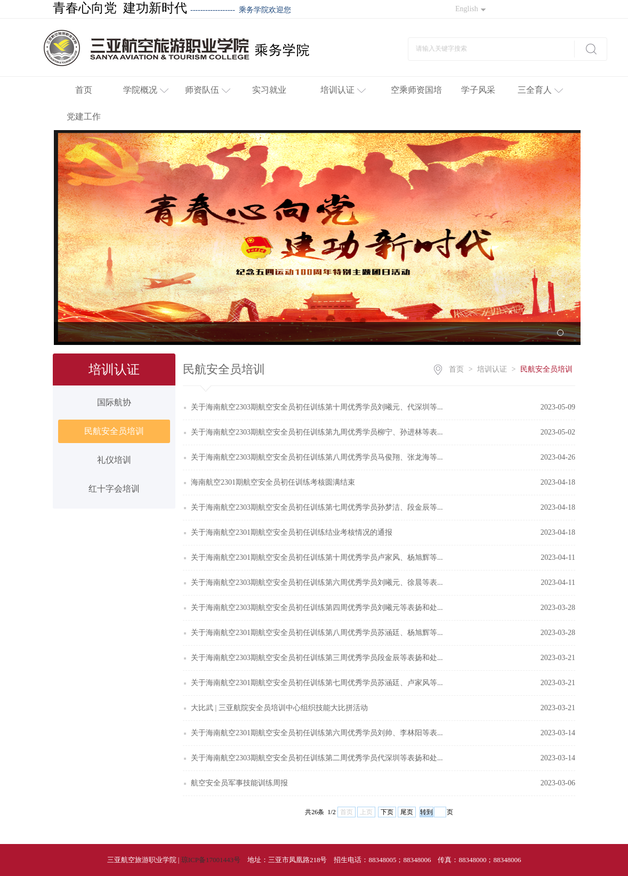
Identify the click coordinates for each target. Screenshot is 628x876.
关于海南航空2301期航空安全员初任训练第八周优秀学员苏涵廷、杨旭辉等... (317, 633)
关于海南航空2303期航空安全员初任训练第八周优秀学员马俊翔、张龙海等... (317, 457)
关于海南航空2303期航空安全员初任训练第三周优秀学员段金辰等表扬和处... (317, 658)
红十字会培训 (114, 488)
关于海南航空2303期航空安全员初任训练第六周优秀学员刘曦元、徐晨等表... (317, 582)
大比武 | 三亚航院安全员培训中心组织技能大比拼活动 (279, 708)
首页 (83, 89)
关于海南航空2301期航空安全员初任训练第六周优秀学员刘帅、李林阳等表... (317, 733)
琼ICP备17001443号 (210, 860)
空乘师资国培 (416, 89)
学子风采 (478, 89)
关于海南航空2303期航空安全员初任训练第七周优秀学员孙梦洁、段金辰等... (317, 507)
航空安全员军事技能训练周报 (239, 783)
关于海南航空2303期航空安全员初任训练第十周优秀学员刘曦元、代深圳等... (317, 407)
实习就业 (269, 89)
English (470, 9)
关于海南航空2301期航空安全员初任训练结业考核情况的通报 (291, 532)
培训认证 (343, 89)
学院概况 (145, 89)
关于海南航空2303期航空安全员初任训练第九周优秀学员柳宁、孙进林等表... (317, 432)
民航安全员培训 (114, 431)
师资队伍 (207, 89)
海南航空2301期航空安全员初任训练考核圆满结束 (273, 482)
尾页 (406, 812)
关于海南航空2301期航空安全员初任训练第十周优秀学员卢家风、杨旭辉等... (317, 557)
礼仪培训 (114, 459)
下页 (387, 812)
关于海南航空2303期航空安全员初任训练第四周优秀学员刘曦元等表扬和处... (317, 608)
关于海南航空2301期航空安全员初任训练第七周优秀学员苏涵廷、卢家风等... (317, 683)
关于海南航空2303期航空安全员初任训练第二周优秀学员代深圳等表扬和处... (317, 758)
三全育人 (540, 89)
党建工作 (84, 116)
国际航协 (114, 402)
